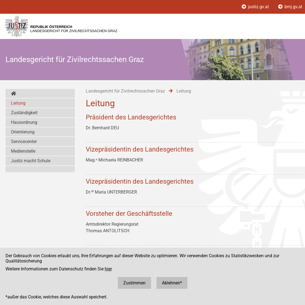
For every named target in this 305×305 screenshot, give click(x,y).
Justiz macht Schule (30, 160)
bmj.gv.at (290, 6)
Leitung (18, 103)
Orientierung (23, 132)
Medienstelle (23, 151)
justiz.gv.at (256, 6)
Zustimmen (134, 283)
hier (108, 269)
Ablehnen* (172, 283)
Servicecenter (24, 141)
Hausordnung (24, 122)
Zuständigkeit (24, 112)
